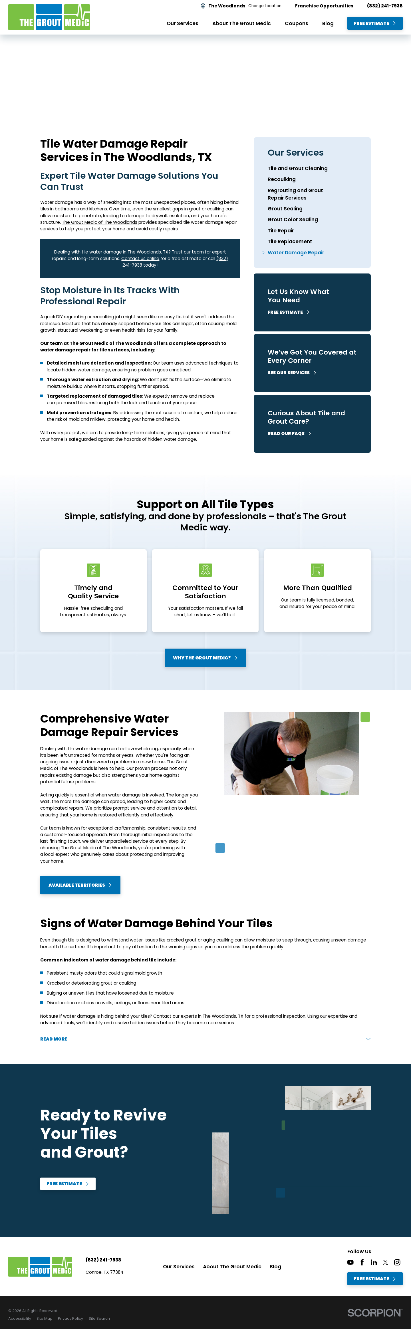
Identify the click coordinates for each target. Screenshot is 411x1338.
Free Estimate (375, 23)
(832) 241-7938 (385, 6)
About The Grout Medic (232, 1266)
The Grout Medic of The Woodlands (99, 222)
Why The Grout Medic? (205, 658)
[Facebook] (362, 1262)
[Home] (49, 17)
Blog (275, 1266)
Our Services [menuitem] (182, 23)
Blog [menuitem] (328, 23)
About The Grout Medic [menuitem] (241, 23)
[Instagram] (397, 1262)
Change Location (264, 6)
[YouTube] (350, 1262)
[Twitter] (385, 1262)
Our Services (179, 1266)
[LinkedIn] (374, 1262)
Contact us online (140, 258)
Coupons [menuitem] (296, 23)
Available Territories (80, 885)
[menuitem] (312, 168)
